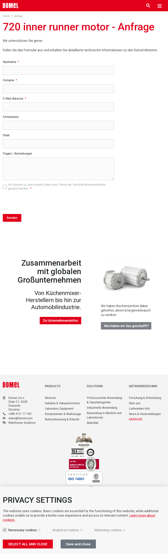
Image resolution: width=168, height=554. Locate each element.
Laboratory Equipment (59, 408)
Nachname (9, 62)
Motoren (50, 398)
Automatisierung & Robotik (62, 419)
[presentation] (58, 201)
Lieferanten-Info (139, 408)
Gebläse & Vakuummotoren (62, 403)
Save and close (78, 544)
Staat (6, 135)
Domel (7, 16)
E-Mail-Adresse (13, 98)
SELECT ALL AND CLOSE (27, 544)
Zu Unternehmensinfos (60, 320)
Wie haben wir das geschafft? (126, 326)
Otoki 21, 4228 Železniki (17, 403)
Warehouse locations (22, 422)
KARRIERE (135, 419)
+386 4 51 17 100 (19, 414)
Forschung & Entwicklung (145, 398)
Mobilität (92, 423)
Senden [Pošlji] (12, 217)
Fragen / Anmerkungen (17, 153)
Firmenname (11, 117)
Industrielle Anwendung (102, 407)
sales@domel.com (20, 418)
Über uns (134, 403)
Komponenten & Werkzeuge (63, 414)
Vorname (8, 80)
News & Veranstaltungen (145, 414)
